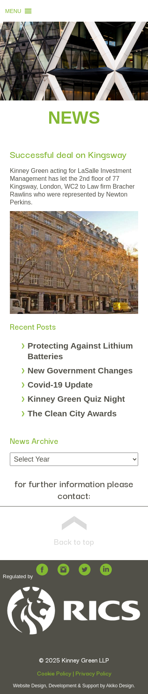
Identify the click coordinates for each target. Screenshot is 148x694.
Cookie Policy (54, 672)
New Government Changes (80, 370)
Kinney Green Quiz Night (76, 398)
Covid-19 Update (60, 384)
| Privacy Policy (91, 672)
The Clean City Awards (72, 413)
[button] (13, 11)
